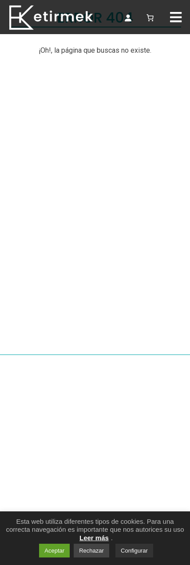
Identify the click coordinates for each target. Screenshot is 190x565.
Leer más (94, 538)
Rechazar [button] (91, 550)
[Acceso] (128, 18)
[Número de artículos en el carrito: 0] (150, 17)
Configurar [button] (134, 550)
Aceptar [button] (54, 550)
